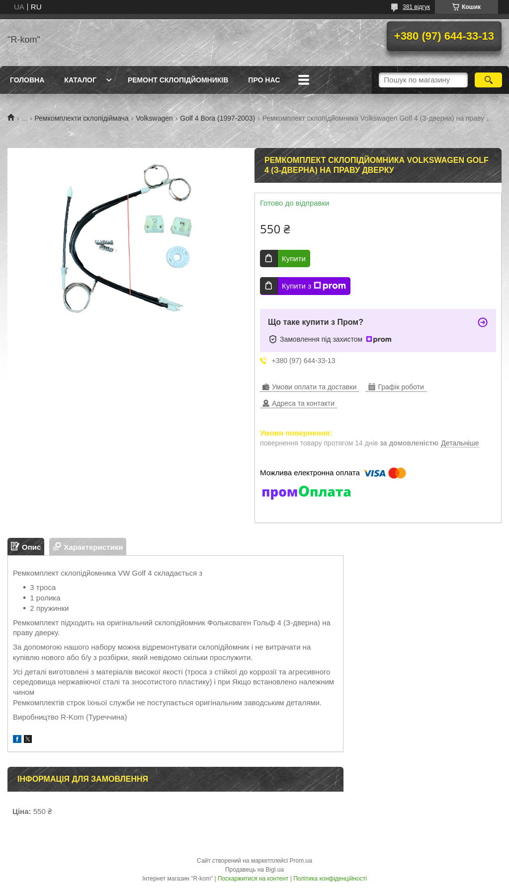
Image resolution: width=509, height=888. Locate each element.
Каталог (80, 80)
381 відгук (416, 6)
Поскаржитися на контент (253, 878)
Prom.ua (301, 860)
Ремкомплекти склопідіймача (82, 118)
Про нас (264, 80)
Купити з (314, 286)
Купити (294, 258)
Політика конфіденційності (330, 878)
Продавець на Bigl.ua (254, 869)
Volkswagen (154, 118)
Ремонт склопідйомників (178, 80)
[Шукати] (488, 80)
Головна (27, 80)
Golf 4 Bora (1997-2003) (217, 118)
